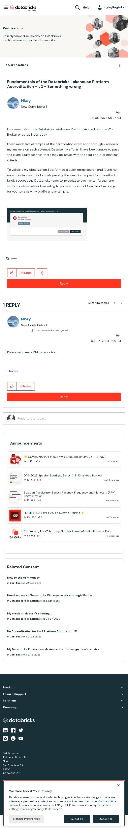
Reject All (77, 819)
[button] (47, 224)
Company (10, 707)
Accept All (105, 819)
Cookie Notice (107, 801)
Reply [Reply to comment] (64, 397)
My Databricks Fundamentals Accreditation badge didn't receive (53, 649)
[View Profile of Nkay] (26, 100)
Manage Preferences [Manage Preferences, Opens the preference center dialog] (26, 818)
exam (14, 258)
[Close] (118, 785)
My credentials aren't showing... (29, 613)
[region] (64, 803)
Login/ (114, 7)
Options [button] (119, 65)
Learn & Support (14, 694)
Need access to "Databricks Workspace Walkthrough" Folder (49, 595)
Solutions (9, 700)
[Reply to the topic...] (69, 419)
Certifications (18, 65)
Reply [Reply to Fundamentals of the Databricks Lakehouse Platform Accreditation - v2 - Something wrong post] (64, 283)
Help (86, 7)
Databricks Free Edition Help (27, 600)
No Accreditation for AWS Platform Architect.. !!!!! (42, 631)
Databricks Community (23, 8)
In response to (51, 330)
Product (9, 687)
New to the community (23, 577)
